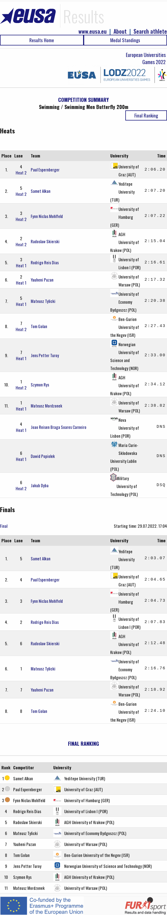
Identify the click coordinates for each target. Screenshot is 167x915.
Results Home (41, 40)
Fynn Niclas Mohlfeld (47, 216)
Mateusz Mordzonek (46, 406)
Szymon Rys (40, 385)
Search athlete (150, 31)
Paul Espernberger (45, 170)
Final (3, 526)
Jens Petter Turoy (45, 355)
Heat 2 (21, 173)
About (120, 31)
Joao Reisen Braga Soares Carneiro (58, 427)
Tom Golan (39, 326)
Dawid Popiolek (43, 456)
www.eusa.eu (92, 31)
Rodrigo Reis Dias (45, 262)
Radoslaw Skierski (45, 241)
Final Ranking (146, 115)
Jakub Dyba (40, 485)
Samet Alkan (40, 191)
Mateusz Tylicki (43, 301)
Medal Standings (125, 40)
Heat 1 (21, 265)
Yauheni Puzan (42, 280)
